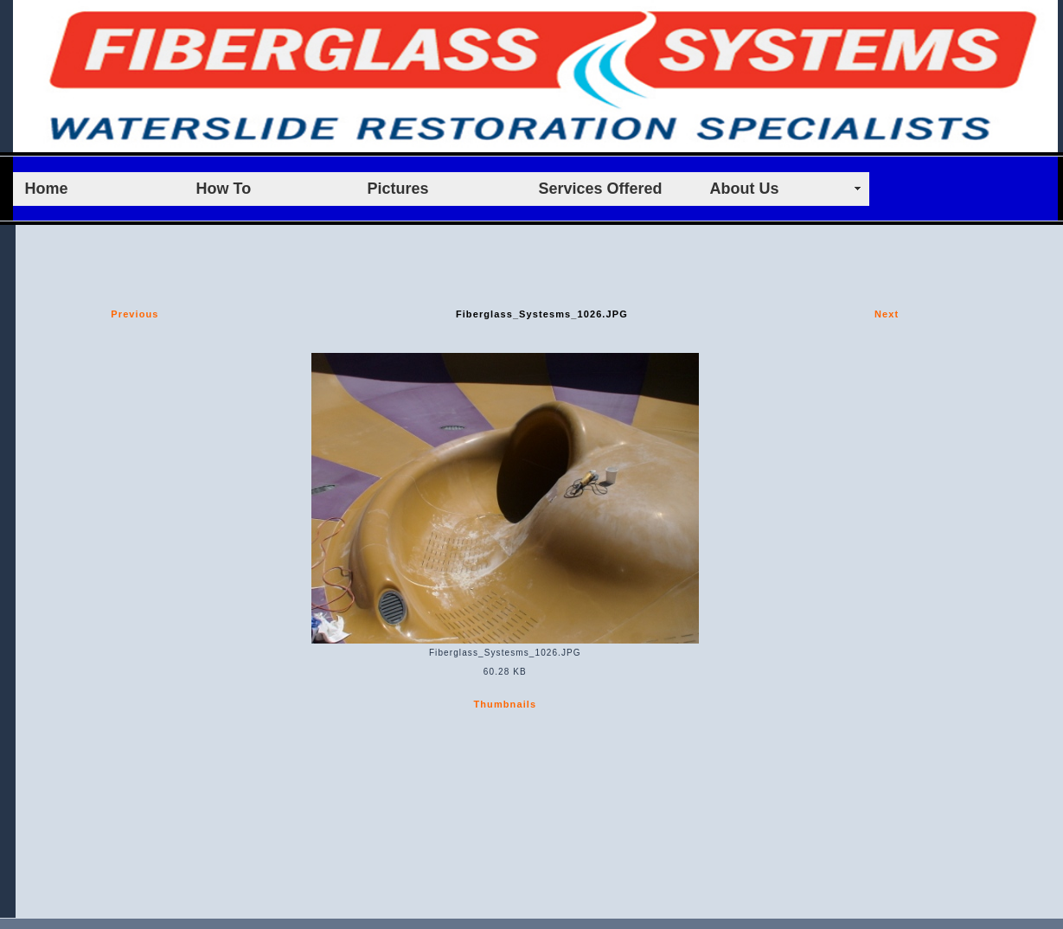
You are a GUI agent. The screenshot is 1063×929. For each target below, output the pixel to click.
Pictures (398, 188)
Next (886, 314)
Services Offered (601, 188)
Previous (134, 314)
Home (46, 188)
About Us (744, 188)
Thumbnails (504, 704)
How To (224, 188)
